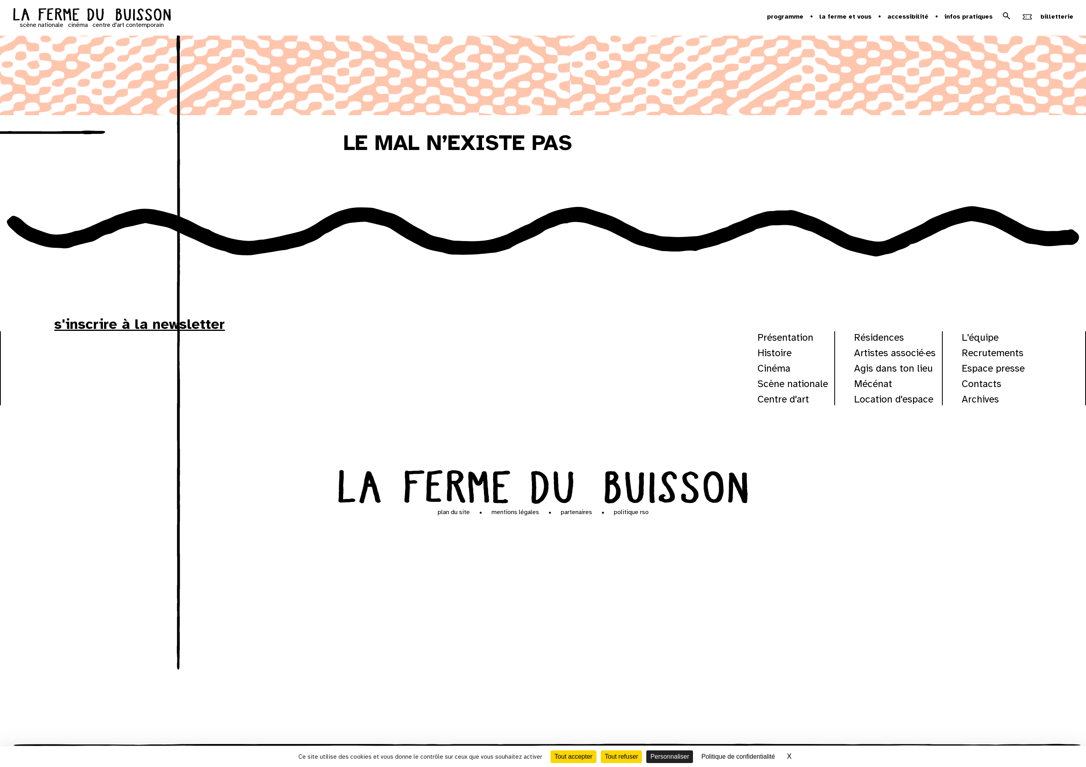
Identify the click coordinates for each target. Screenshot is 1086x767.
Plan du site (454, 512)
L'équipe (980, 337)
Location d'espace (893, 399)
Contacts (981, 384)
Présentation (785, 337)
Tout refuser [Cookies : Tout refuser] (621, 756)
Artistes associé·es (895, 353)
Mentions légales (515, 512)
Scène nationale (793, 384)
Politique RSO (631, 512)
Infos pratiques (968, 17)
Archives (980, 399)
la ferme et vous (845, 17)
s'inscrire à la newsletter (139, 324)
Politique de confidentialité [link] (738, 756)
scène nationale (41, 25)
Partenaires (576, 512)
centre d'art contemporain (128, 25)
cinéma (78, 25)
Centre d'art (783, 399)
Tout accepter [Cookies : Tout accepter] (573, 756)
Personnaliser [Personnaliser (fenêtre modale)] (669, 756)
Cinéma (774, 368)
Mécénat (873, 384)
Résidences (879, 337)
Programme (785, 17)
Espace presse (993, 368)
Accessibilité (907, 17)
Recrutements (992, 353)
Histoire (775, 353)
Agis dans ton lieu (893, 368)
